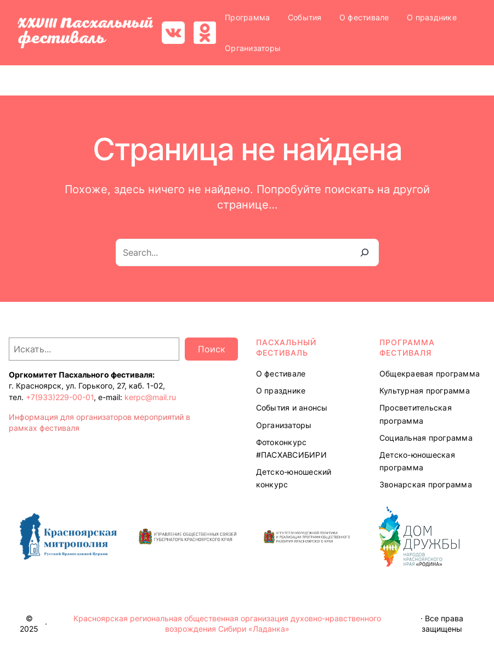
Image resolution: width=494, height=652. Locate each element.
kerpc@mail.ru (150, 397)
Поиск (211, 349)
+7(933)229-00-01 (60, 397)
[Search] (365, 252)
